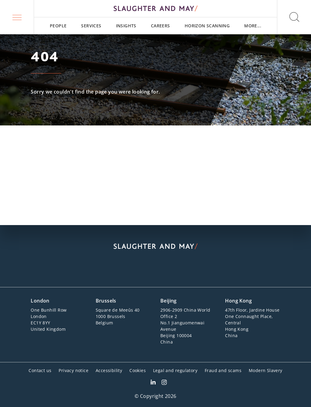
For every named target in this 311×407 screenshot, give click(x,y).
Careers (160, 26)
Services (91, 26)
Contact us (40, 370)
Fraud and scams (223, 370)
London (40, 300)
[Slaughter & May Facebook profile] (164, 383)
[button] (17, 17)
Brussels (106, 300)
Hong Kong (238, 300)
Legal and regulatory (175, 370)
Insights (126, 26)
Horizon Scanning (207, 26)
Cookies (137, 370)
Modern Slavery (265, 370)
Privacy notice (73, 370)
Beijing (168, 300)
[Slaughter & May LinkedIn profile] (153, 383)
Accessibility (109, 370)
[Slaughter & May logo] (155, 8)
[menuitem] (58, 25)
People (58, 26)
